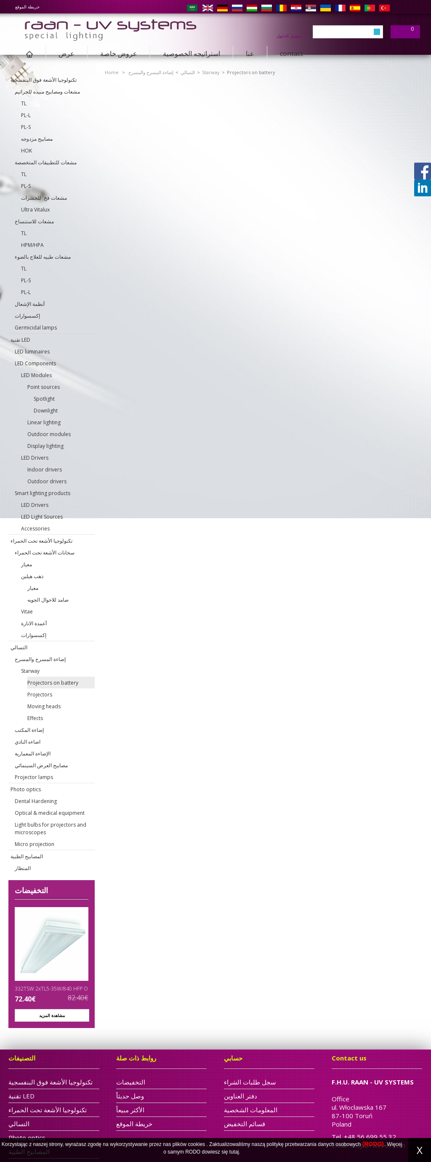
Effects (35, 718)
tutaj (234, 1152)
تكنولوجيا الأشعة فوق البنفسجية (44, 79)
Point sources (43, 387)
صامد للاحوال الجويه (48, 599)
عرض (66, 53)
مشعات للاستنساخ (34, 221)
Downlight (46, 410)
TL (24, 103)
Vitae (27, 611)
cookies (196, 1144)
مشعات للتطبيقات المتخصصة (46, 162)
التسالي (19, 647)
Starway (30, 671)
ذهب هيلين (32, 576)
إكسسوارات (27, 315)
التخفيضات (31, 890)
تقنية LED (20, 339)
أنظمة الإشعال (30, 304)
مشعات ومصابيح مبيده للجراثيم (47, 91)
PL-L (26, 115)
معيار (26, 564)
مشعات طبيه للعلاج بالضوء (43, 256)
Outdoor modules (49, 434)
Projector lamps (34, 777)
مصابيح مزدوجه (37, 138)
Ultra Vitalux (35, 209)
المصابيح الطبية (27, 856)
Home (112, 72)
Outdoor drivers (47, 481)
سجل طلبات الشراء (250, 1082)
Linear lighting (44, 422)
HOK (26, 150)
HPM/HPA (32, 245)
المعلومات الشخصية (250, 1110)
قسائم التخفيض (244, 1123)
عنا (250, 53)
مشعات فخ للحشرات (44, 197)
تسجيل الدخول (289, 35)
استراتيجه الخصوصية (191, 53)
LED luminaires (32, 351)
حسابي (233, 1058)
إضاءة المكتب (29, 730)
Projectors (39, 694)
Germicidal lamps (36, 327)
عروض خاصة (118, 53)
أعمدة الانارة (34, 623)
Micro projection (34, 844)
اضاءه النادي (27, 741)
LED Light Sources (42, 516)
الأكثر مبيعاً (130, 1110)
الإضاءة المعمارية (33, 753)
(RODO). (374, 1144)
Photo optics (26, 789)
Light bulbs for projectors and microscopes (50, 828)
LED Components (35, 363)
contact (291, 53)
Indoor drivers (44, 469)
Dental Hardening (36, 801)
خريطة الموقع (27, 7)
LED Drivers (34, 457)
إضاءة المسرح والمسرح (40, 659)
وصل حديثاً (130, 1096)
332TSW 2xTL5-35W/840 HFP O (51, 988)
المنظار (23, 868)
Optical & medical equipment (50, 813)
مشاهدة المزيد (52, 1015)
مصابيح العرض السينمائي (41, 765)
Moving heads (44, 706)
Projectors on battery (52, 682)
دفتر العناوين (240, 1096)
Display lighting (45, 446)
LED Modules (36, 375)
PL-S (26, 127)
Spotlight (44, 398)
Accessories (35, 528)
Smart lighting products (42, 493)
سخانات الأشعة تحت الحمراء (44, 552)
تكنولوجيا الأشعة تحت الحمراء (41, 540)
